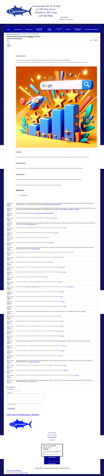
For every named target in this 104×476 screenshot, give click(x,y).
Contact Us (68, 29)
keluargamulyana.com (32, 224)
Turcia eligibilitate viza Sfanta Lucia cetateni (69, 209)
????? (55, 218)
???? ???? (62, 267)
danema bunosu (36, 248)
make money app (33, 381)
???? (48, 237)
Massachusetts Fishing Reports (14, 34)
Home (8, 29)
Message (9, 393)
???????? (66, 370)
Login (91, 40)
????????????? (86, 341)
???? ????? (56, 232)
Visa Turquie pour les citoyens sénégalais (43, 213)
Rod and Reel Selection (39, 29)
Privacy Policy (58, 453)
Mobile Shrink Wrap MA (78, 29)
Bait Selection (18, 29)
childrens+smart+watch (34, 361)
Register (95, 40)
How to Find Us (59, 29)
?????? (64, 227)
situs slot (84, 311)
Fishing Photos (49, 29)
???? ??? (61, 296)
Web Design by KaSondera (14, 472)
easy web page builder (24, 474)
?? (72, 252)
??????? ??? (71, 286)
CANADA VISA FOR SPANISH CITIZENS (51, 204)
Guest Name (10, 389)
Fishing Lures (29, 29)
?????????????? (66, 60)
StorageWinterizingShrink (91, 29)
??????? (64, 272)
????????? (51, 242)
